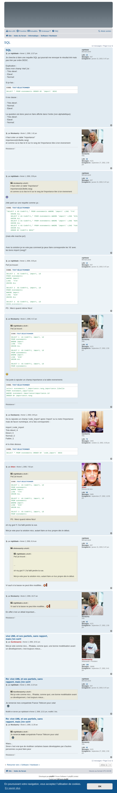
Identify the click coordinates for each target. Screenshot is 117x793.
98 (87, 492)
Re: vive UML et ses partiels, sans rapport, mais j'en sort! (24, 680)
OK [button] (100, 786)
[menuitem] (10, 31)
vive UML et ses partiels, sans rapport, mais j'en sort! (27, 637)
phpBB (51, 776)
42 (87, 159)
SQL (7, 42)
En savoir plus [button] (12, 788)
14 (87, 55)
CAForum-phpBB (62, 779)
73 (87, 439)
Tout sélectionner (21, 87)
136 (87, 665)
